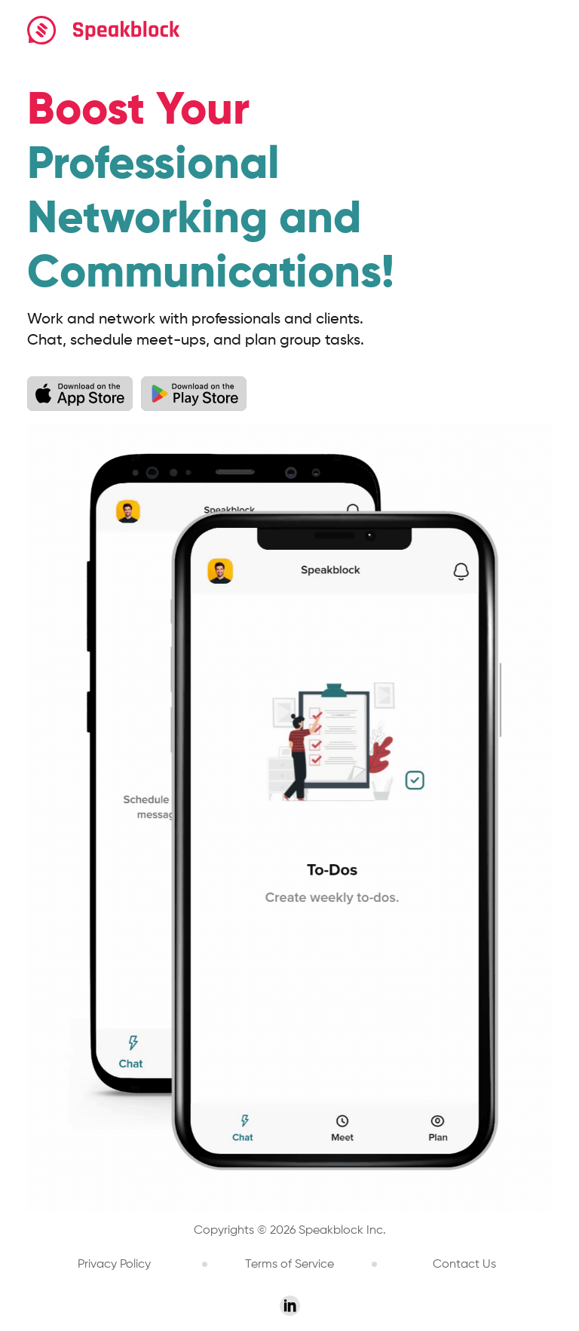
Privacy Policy (114, 1265)
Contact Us (464, 1265)
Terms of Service (289, 1265)
